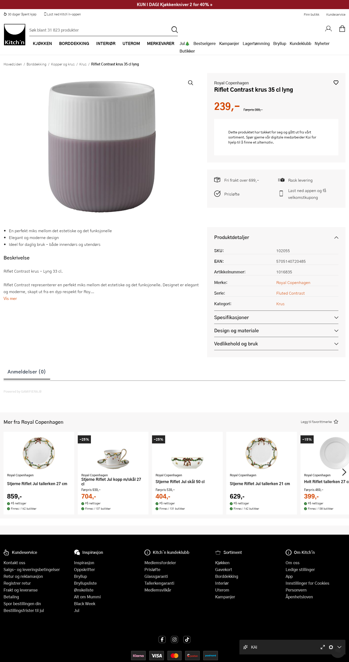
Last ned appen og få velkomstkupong (307, 193)
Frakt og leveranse (21, 590)
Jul (76, 610)
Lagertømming (256, 43)
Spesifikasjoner (231, 317)
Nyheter (322, 43)
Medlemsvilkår (157, 590)
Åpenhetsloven (299, 597)
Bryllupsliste (85, 583)
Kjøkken (222, 562)
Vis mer (10, 298)
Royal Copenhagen (231, 83)
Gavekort (223, 569)
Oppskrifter (84, 569)
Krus (83, 64)
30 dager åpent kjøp (20, 14)
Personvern (296, 590)
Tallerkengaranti (159, 583)
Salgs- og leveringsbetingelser (32, 569)
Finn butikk (311, 14)
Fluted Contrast (290, 293)
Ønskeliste (83, 590)
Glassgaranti (156, 576)
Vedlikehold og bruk (236, 343)
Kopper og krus (63, 64)
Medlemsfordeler (160, 562)
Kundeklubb (300, 43)
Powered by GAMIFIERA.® (23, 391)
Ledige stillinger (300, 569)
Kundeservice (335, 14)
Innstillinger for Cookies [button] (307, 583)
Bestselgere (204, 43)
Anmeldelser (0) (27, 371)
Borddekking (36, 64)
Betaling (11, 597)
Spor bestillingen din (22, 603)
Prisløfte (232, 194)
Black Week (84, 603)
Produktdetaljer (231, 237)
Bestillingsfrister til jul (24, 610)
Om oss (293, 562)
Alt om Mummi (87, 597)
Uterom (222, 590)
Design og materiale (236, 330)
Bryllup (279, 43)
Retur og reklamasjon (23, 576)
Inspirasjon (84, 562)
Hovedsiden (13, 64)
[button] (336, 82)
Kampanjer (229, 43)
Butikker (187, 51)
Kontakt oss (14, 562)
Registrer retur (17, 583)
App (289, 576)
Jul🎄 (185, 43)
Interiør (222, 583)
